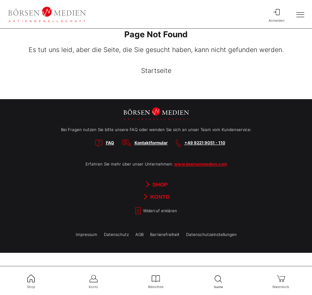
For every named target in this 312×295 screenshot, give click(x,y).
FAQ (110, 142)
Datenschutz (116, 234)
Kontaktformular (151, 142)
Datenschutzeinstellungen (211, 234)
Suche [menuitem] (218, 281)
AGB (139, 234)
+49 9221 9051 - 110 (204, 142)
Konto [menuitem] (94, 280)
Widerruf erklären (156, 210)
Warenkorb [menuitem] (280, 280)
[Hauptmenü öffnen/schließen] (300, 14)
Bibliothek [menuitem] (156, 280)
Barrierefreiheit (165, 234)
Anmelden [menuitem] (276, 14)
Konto (156, 196)
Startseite (156, 70)
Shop (156, 184)
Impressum (86, 234)
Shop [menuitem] (31, 280)
